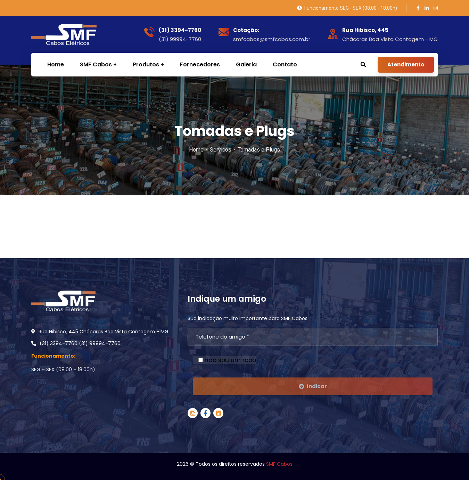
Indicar (313, 386)
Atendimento (405, 64)
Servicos (220, 149)
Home (196, 149)
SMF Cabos (279, 464)
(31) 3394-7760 (180, 30)
